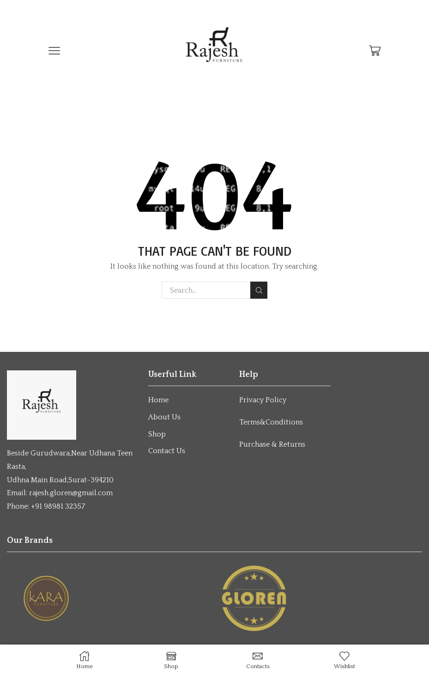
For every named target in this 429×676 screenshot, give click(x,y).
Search (258, 290)
